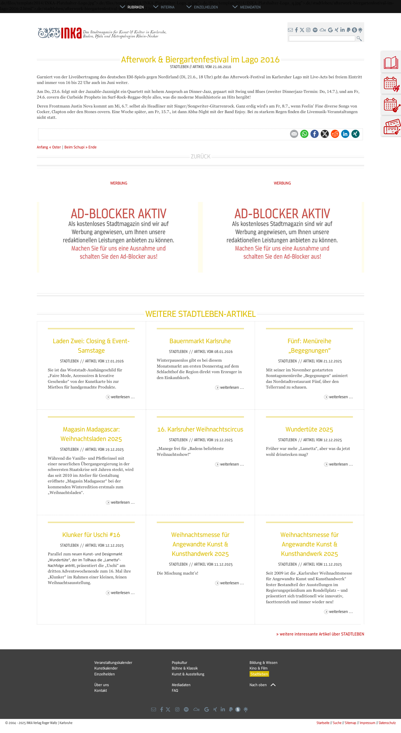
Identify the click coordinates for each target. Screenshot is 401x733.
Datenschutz (387, 722)
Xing (355, 134)
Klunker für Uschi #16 (91, 534)
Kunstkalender (106, 668)
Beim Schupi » (75, 147)
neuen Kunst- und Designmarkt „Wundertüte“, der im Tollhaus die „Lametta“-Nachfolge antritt (85, 560)
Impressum (367, 722)
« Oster (55, 147)
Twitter (325, 134)
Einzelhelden (104, 674)
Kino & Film (259, 668)
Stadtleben (70, 361)
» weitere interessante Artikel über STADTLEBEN (320, 634)
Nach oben (258, 684)
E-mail (294, 134)
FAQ (175, 690)
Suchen (360, 39)
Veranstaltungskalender (113, 662)
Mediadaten (181, 684)
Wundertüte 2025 (309, 429)
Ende (92, 147)
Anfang (42, 147)
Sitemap (350, 722)
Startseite (323, 722)
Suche (337, 722)
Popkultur (179, 662)
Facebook (314, 134)
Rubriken (136, 7)
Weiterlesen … (123, 396)
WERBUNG (118, 182)
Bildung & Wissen (263, 662)
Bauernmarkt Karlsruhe (200, 340)
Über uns (101, 684)
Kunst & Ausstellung (188, 674)
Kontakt (100, 690)
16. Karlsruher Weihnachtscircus (200, 429)
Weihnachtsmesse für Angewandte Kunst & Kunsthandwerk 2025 (200, 544)
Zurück (200, 156)
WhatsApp (304, 134)
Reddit (335, 134)
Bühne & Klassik (185, 668)
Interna (167, 7)
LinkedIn (345, 134)
